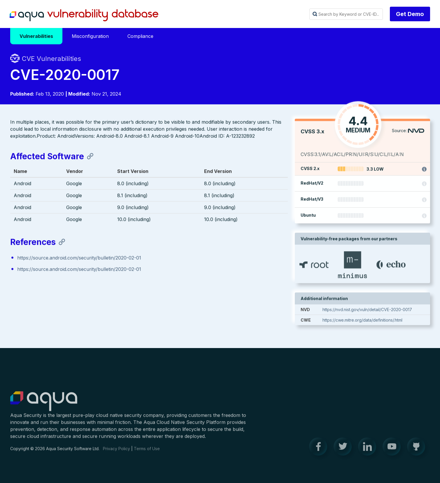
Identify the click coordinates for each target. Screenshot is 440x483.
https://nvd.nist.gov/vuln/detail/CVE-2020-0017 (367, 311)
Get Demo (410, 13)
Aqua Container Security (43, 404)
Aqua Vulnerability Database (84, 15)
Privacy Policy (116, 451)
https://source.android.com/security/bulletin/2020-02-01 (79, 259)
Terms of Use (147, 451)
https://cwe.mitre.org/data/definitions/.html (362, 321)
